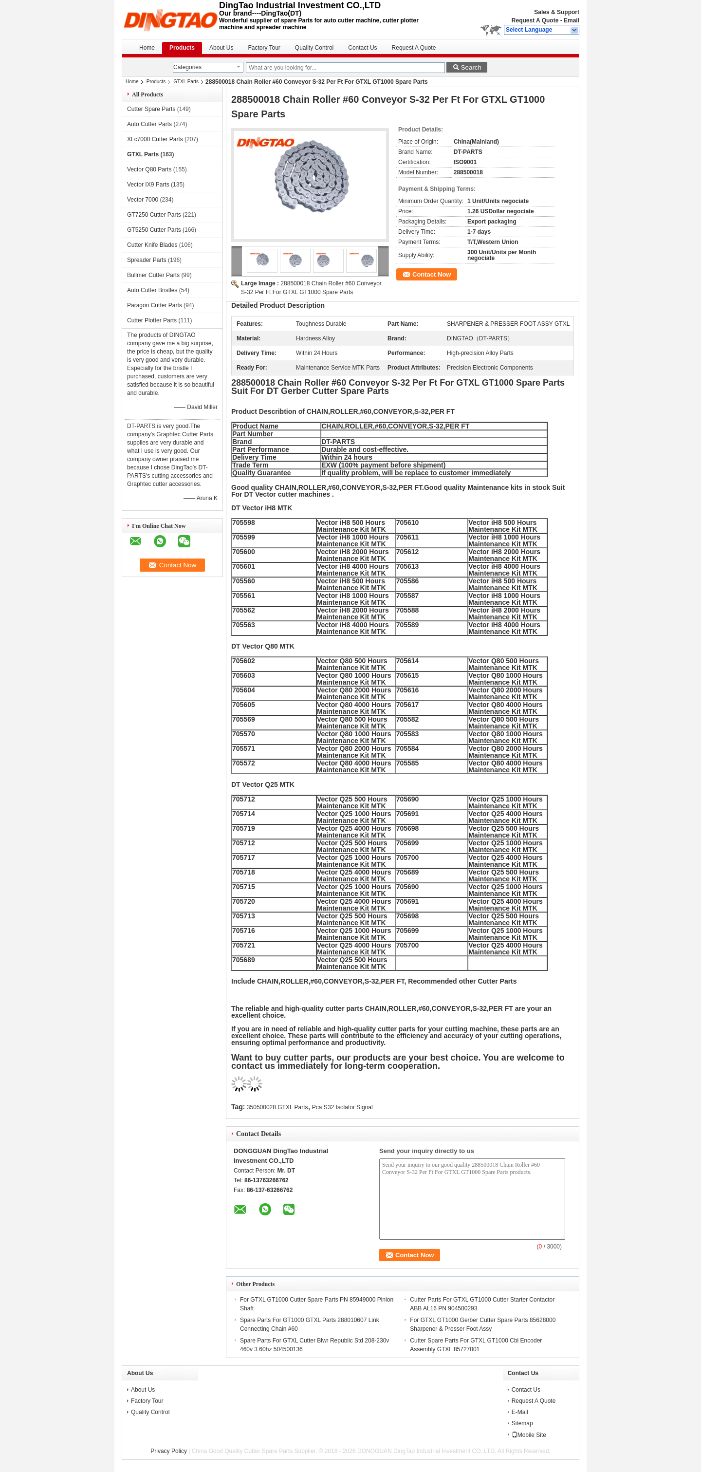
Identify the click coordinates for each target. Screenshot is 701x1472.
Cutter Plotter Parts (152, 320)
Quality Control (314, 47)
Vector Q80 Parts (149, 169)
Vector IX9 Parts (148, 184)
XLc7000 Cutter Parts (155, 139)
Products (182, 47)
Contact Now (431, 274)
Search (471, 67)
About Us (221, 47)
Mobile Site (529, 1435)
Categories (187, 67)
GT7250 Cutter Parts (154, 214)
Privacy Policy (168, 1451)
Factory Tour (264, 47)
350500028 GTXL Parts (277, 1107)
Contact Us (362, 47)
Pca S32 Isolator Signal (342, 1107)
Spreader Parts (146, 260)
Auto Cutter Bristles (152, 290)
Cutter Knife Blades (152, 245)
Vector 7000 (142, 199)
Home (147, 47)
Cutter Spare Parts (151, 109)
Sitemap (522, 1423)
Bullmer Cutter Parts (153, 275)
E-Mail (520, 1412)
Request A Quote (535, 20)
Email (571, 20)
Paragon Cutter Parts (154, 305)
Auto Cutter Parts (149, 124)
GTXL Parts (186, 81)
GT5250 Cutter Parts (154, 229)
